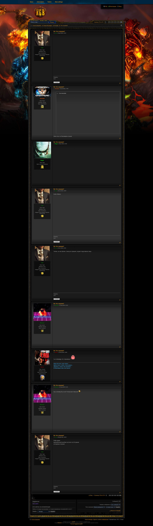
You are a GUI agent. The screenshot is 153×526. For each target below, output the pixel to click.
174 (115, 22)
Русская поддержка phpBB (76, 523)
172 (109, 22)
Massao (42, 323)
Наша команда (88, 519)
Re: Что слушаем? (59, 31)
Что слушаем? (64, 25)
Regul (42, 160)
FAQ (106, 6)
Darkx (42, 367)
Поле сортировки (95, 507)
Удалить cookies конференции (100, 519)
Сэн (42, 47)
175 (118, 22)
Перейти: (35, 511)
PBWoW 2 (59, 522)
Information (40, 2)
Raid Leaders (35, 503)
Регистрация (113, 6)
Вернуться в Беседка (115, 510)
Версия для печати (121, 25)
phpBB (73, 521)
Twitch (49, 2)
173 (112, 22)
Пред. (91, 495)
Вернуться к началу (120, 83)
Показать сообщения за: (110, 505)
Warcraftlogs (59, 2)
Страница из (98, 22)
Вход (120, 6)
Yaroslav (42, 98)
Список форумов (35, 519)
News (31, 2)
